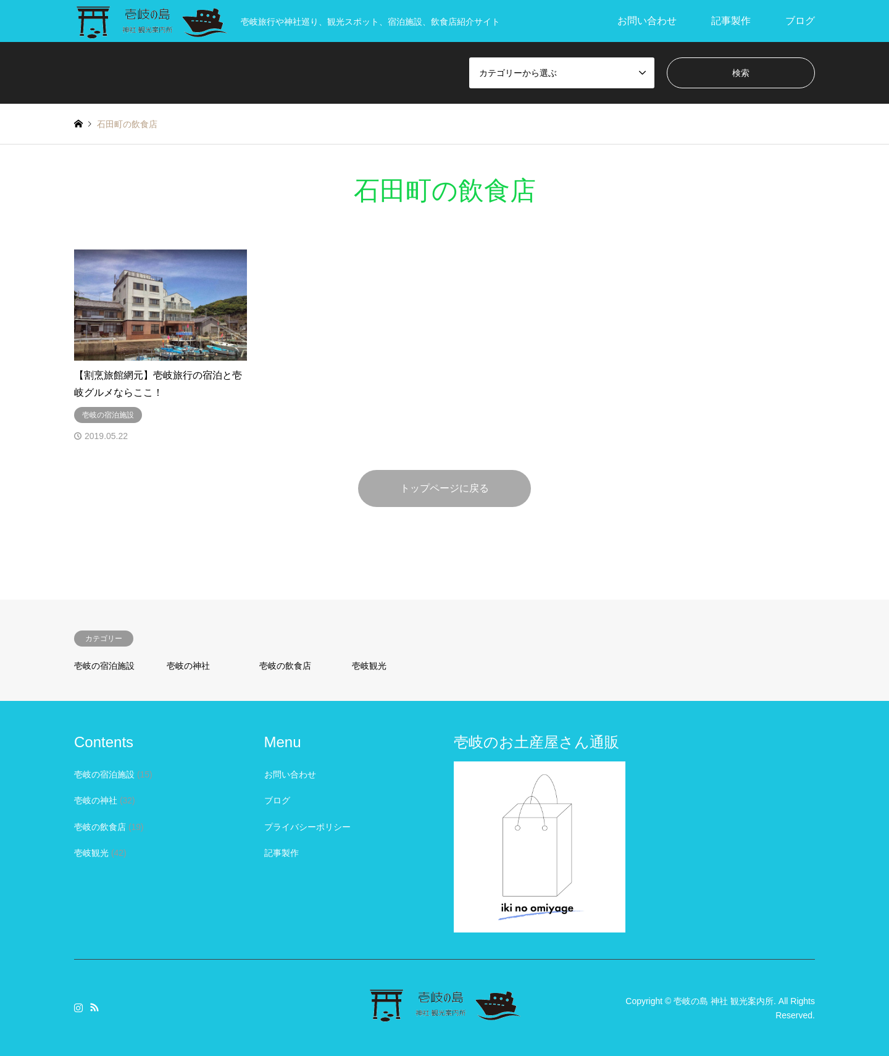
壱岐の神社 (188, 666)
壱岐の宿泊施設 (104, 666)
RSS (94, 1007)
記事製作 (731, 20)
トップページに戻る (444, 488)
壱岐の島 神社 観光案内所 (724, 1001)
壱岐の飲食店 (285, 666)
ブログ (800, 20)
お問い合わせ (647, 20)
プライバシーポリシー (307, 827)
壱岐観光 (369, 666)
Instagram (78, 1007)
